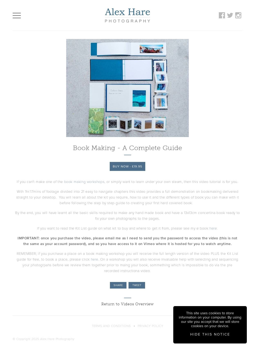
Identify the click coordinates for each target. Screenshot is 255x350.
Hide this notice (210, 334)
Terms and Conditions (111, 326)
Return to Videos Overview (127, 304)
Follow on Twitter (230, 15)
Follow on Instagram (238, 15)
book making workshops (84, 182)
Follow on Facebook (222, 15)
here (213, 228)
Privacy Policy (150, 326)
